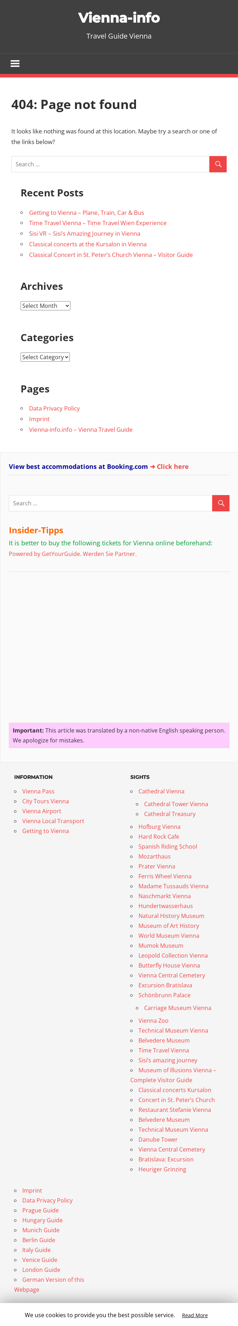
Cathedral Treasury (170, 814)
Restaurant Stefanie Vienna (174, 1110)
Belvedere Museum (164, 1041)
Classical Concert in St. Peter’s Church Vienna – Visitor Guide (111, 255)
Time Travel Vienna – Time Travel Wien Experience (98, 223)
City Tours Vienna (45, 801)
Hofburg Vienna (159, 827)
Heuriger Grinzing (162, 1169)
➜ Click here (169, 466)
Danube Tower (158, 1140)
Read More (195, 1315)
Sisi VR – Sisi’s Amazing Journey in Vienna (84, 234)
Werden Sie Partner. (110, 554)
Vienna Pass (38, 792)
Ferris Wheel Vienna (165, 876)
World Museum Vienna (168, 936)
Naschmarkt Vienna (164, 896)
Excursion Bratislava (165, 985)
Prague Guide (40, 1211)
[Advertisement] (53, 644)
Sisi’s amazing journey (167, 1060)
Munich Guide (41, 1230)
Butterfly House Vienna (169, 966)
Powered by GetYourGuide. (45, 554)
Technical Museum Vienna (173, 1031)
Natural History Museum (171, 916)
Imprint (39, 419)
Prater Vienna (156, 867)
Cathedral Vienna (161, 792)
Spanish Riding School (167, 847)
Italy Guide (36, 1250)
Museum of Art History (168, 926)
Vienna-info (119, 17)
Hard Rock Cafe (158, 837)
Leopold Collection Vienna (173, 956)
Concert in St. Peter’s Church (176, 1100)
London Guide (41, 1270)
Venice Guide (39, 1260)
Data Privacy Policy (54, 408)
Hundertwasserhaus (165, 906)
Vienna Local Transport (53, 821)
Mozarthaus (154, 857)
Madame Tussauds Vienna (173, 886)
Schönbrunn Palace (164, 995)
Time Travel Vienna (163, 1051)
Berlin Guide (38, 1240)
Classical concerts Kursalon (174, 1090)
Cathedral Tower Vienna (176, 804)
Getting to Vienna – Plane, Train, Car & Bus (86, 212)
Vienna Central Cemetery (171, 976)
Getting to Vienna (45, 831)
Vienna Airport (41, 811)
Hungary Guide (42, 1220)
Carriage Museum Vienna (177, 1008)
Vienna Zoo (153, 1021)
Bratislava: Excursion (166, 1160)
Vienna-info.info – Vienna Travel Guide (81, 430)
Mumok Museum (160, 946)
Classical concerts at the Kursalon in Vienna (88, 244)
